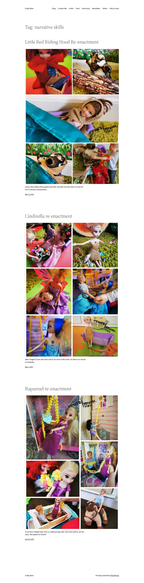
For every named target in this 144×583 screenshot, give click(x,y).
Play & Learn (114, 8)
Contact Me (62, 8)
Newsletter (96, 8)
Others (104, 8)
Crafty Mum (29, 8)
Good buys (86, 8)
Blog (54, 8)
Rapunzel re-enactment (48, 388)
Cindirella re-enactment (48, 216)
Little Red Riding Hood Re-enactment (62, 42)
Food (78, 8)
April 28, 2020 (29, 539)
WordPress (115, 576)
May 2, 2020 (29, 367)
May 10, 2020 (29, 194)
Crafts (71, 8)
